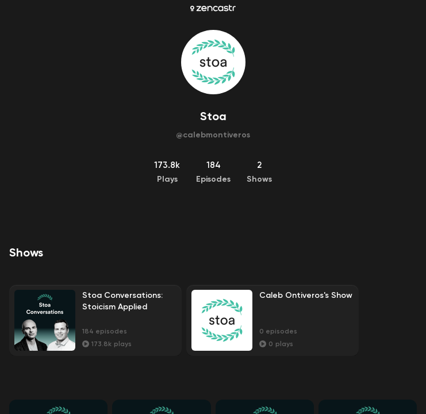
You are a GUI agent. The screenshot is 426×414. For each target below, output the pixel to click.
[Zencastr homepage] (213, 8)
